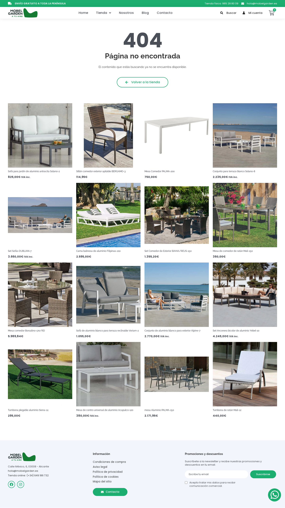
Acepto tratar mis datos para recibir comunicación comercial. (212, 483)
